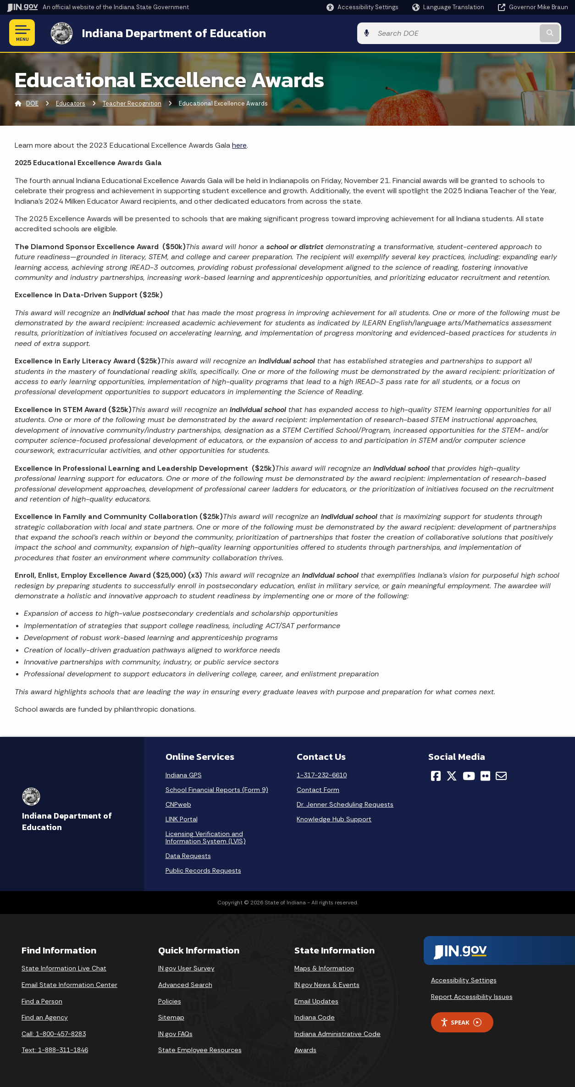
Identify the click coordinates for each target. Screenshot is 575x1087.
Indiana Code (314, 1016)
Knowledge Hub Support (334, 818)
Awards (305, 1049)
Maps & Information (324, 967)
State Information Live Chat (64, 967)
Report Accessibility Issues (472, 996)
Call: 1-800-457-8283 (54, 1033)
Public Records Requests (203, 869)
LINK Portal (182, 818)
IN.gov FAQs (175, 1033)
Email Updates (316, 1000)
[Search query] (504, 33)
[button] (362, 7)
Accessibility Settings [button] (464, 979)
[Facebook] (436, 774)
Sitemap (171, 1016)
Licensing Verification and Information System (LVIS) (206, 836)
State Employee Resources (200, 1049)
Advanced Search (185, 984)
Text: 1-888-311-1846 (55, 1049)
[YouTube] (469, 774)
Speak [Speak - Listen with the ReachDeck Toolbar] (460, 1021)
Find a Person (42, 1000)
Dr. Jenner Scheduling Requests (345, 803)
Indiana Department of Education (166, 32)
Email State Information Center (69, 984)
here (239, 144)
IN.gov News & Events (326, 984)
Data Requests (188, 855)
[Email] (501, 774)
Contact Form (318, 789)
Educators (70, 103)
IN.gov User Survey (186, 967)
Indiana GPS (184, 774)
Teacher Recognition (132, 103)
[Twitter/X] (451, 774)
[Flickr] (485, 774)
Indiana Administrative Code (337, 1033)
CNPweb (178, 803)
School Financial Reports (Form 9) (217, 789)
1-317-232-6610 (322, 774)
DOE (32, 103)
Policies (169, 1000)
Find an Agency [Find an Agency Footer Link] (45, 1016)
